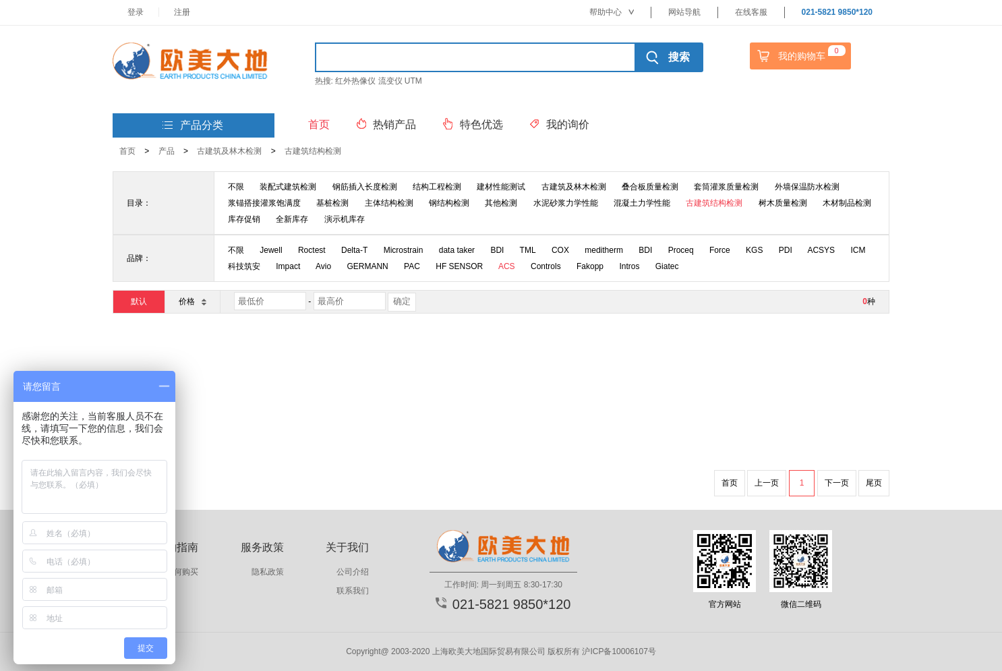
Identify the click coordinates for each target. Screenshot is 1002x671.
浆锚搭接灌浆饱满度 (264, 203)
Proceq (681, 250)
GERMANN (367, 266)
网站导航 (684, 12)
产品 (166, 151)
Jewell (271, 250)
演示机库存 (344, 219)
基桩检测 (332, 203)
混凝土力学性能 (642, 203)
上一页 (767, 483)
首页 (127, 151)
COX (560, 250)
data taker (457, 250)
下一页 (837, 483)
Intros (629, 266)
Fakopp (590, 266)
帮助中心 (611, 12)
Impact (288, 266)
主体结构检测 (389, 203)
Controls (546, 266)
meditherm (604, 250)
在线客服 (751, 12)
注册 (182, 12)
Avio (323, 266)
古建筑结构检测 (313, 151)
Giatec (667, 266)
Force (719, 250)
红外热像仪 (355, 81)
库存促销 (244, 219)
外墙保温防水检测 (807, 187)
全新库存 (292, 219)
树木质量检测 (783, 203)
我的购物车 (800, 55)
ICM (857, 250)
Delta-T (354, 250)
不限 (236, 187)
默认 (139, 301)
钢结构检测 (449, 203)
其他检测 (501, 203)
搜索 (668, 57)
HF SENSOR (459, 266)
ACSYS (821, 250)
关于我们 (347, 547)
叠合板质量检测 (650, 187)
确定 (402, 301)
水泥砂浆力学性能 (565, 203)
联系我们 (352, 590)
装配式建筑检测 (288, 187)
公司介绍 (352, 572)
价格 (192, 301)
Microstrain (403, 250)
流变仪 (390, 81)
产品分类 (193, 126)
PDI (785, 250)
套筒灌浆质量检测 (726, 187)
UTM (413, 81)
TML (528, 250)
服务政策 (262, 547)
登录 (135, 12)
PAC (412, 266)
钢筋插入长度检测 (364, 187)
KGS (754, 250)
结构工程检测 (437, 187)
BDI (497, 250)
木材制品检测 (847, 203)
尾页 (874, 483)
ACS (506, 266)
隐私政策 (268, 572)
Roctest (312, 250)
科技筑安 (244, 266)
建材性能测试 (501, 187)
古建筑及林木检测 (229, 151)
